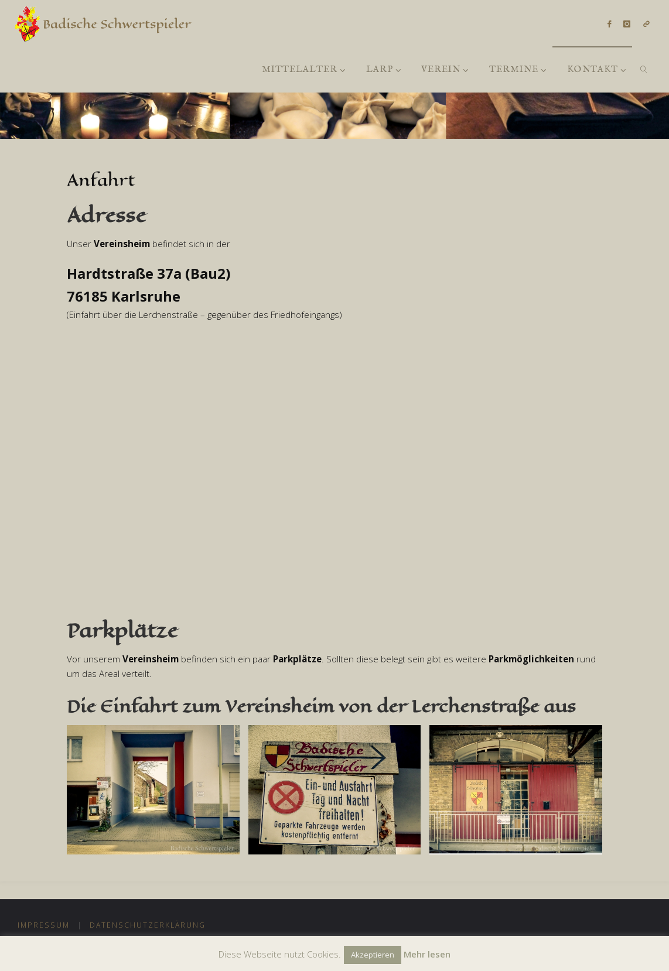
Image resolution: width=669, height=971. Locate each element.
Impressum (44, 925)
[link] (644, 69)
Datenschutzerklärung (148, 925)
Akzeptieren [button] (372, 954)
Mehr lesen (427, 954)
